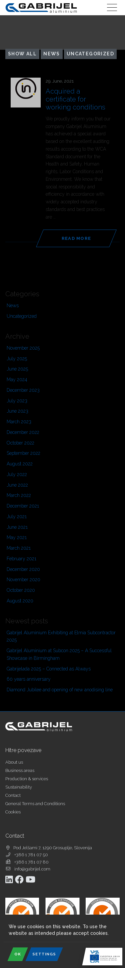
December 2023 (23, 390)
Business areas (19, 770)
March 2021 (19, 548)
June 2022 (17, 485)
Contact (13, 795)
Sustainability (18, 787)
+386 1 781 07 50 (31, 854)
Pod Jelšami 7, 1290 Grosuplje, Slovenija (52, 847)
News (51, 53)
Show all (22, 53)
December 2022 (23, 432)
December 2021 (23, 506)
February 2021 (21, 558)
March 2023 (19, 421)
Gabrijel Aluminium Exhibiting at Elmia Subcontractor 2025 (61, 636)
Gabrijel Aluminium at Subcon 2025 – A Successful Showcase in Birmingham (59, 654)
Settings (44, 954)
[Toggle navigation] (112, 7)
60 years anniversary (29, 679)
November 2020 (23, 579)
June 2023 (17, 411)
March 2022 (19, 495)
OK (17, 954)
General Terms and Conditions (35, 803)
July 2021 (17, 516)
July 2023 (17, 400)
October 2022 (20, 443)
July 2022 (17, 474)
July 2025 (17, 358)
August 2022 (20, 463)
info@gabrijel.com (32, 868)
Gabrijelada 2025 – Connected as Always (49, 668)
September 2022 (23, 453)
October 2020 (21, 590)
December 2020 (23, 569)
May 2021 (17, 537)
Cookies (13, 811)
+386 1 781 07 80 (31, 862)
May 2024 (17, 379)
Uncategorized (90, 53)
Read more (76, 238)
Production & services (26, 778)
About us (14, 762)
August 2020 (20, 600)
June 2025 (17, 369)
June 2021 (17, 527)
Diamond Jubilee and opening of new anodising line (60, 689)
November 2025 (23, 348)
